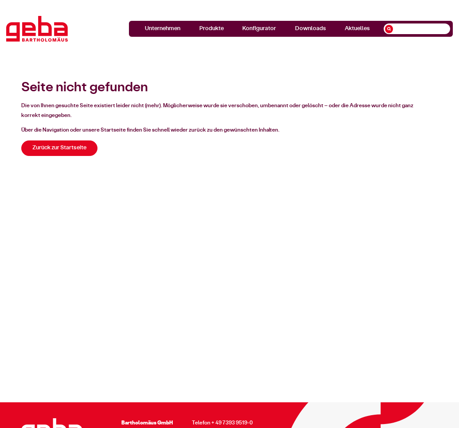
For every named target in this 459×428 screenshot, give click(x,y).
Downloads (310, 28)
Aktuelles (357, 28)
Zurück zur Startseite (59, 148)
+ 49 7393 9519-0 (232, 422)
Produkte (211, 28)
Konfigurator (259, 28)
